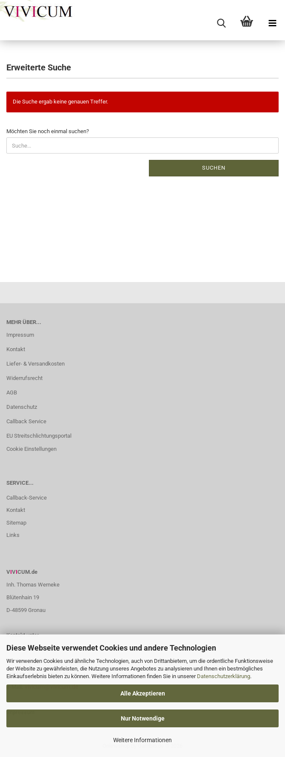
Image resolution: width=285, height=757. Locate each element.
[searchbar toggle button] (221, 23)
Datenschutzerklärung (223, 676)
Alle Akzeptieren (142, 693)
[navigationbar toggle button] (272, 23)
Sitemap (16, 523)
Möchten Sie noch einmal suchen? (47, 131)
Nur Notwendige (143, 718)
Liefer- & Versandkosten (35, 363)
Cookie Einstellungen (31, 449)
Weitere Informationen (142, 740)
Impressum (20, 335)
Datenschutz (21, 407)
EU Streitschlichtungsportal (38, 436)
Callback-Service (26, 497)
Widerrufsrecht (24, 378)
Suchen (213, 168)
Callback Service (26, 421)
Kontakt (15, 349)
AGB (11, 392)
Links (13, 535)
